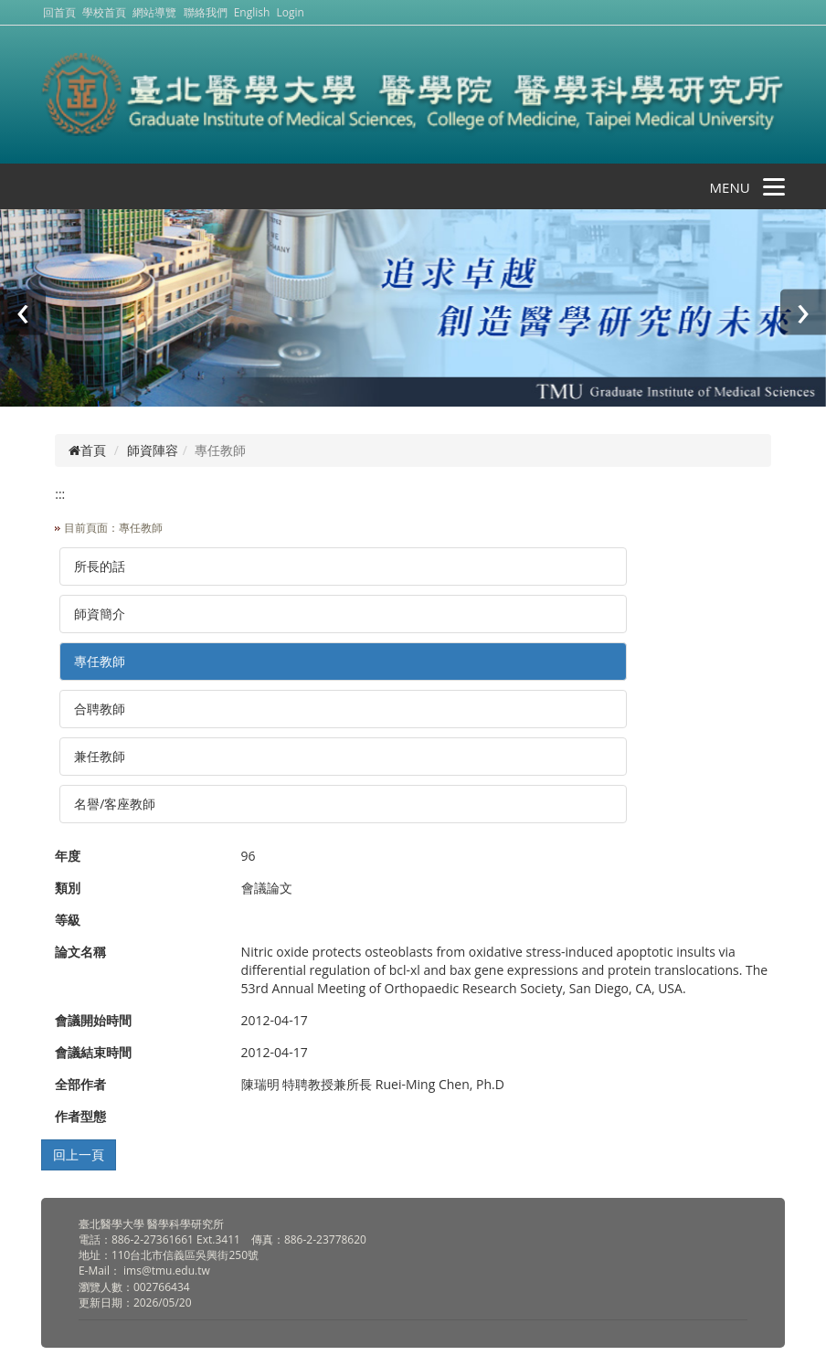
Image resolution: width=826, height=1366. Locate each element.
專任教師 (99, 661)
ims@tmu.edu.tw (166, 1270)
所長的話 (99, 566)
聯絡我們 (206, 12)
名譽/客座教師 (114, 803)
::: (60, 494)
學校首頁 (105, 12)
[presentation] (23, 311)
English (252, 12)
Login (290, 12)
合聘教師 (99, 708)
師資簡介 (99, 613)
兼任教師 (99, 756)
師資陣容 (152, 450)
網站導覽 (154, 12)
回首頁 (59, 12)
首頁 (87, 450)
